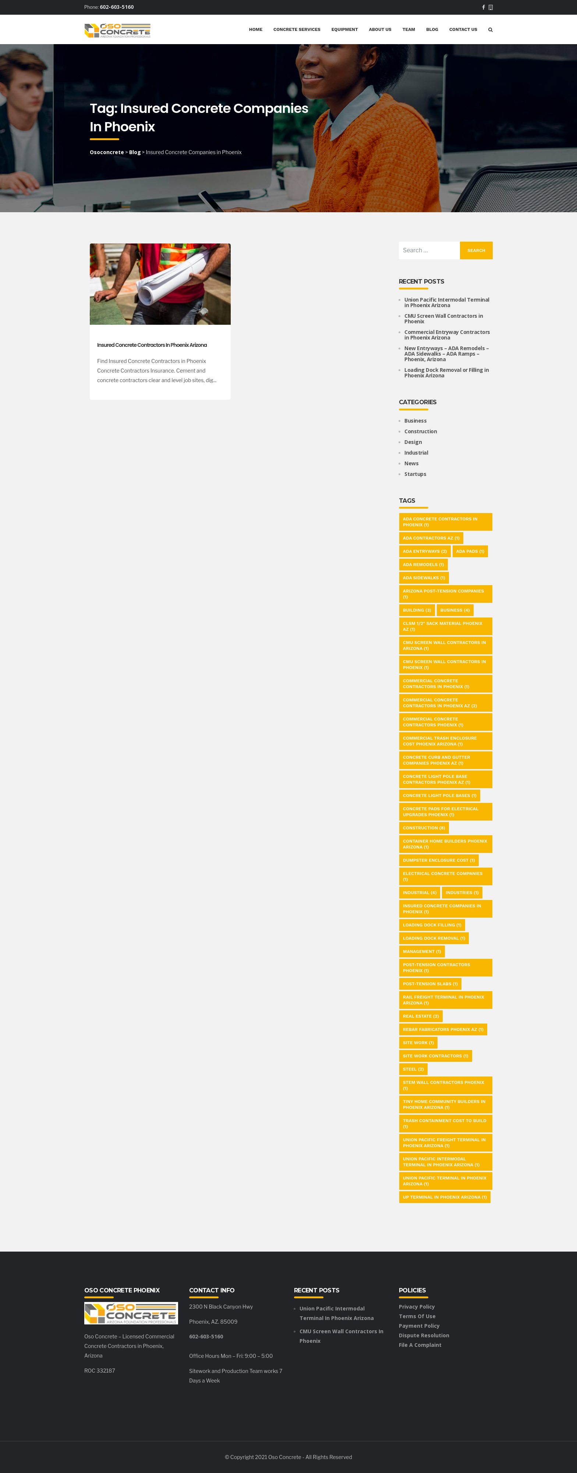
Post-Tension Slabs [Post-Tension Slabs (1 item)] (430, 983)
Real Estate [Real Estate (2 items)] (421, 1016)
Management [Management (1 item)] (422, 951)
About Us (380, 29)
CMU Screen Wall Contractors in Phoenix (443, 318)
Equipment (345, 29)
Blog (432, 29)
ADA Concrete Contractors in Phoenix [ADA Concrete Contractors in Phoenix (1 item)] (440, 521)
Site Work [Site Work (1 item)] (418, 1042)
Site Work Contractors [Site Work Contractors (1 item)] (435, 1056)
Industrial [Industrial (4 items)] (419, 892)
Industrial (416, 452)
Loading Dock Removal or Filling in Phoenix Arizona (446, 372)
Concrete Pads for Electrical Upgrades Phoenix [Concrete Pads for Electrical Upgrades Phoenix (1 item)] (440, 811)
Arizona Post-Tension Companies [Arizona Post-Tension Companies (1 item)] (443, 593)
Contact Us (463, 29)
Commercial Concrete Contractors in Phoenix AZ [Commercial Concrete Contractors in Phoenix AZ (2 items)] (440, 702)
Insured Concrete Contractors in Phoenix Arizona (152, 345)
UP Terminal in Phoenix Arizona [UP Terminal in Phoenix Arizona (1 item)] (445, 1197)
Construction (420, 431)
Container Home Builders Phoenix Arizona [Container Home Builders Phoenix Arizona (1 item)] (445, 844)
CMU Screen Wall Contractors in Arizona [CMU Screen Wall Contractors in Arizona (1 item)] (444, 645)
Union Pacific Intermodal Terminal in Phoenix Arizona (446, 302)
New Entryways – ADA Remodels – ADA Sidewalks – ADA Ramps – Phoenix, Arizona (446, 353)
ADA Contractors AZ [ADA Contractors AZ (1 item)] (431, 538)
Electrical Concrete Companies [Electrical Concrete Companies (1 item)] (442, 876)
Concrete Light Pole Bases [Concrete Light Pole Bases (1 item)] (440, 795)
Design (413, 442)
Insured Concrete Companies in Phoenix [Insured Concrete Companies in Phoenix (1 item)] (442, 908)
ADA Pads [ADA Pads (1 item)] (470, 551)
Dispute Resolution (424, 1335)
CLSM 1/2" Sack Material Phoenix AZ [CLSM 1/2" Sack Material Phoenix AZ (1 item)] (442, 626)
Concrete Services (297, 29)
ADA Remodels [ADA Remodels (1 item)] (423, 564)
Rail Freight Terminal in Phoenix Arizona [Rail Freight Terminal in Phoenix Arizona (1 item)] (443, 1000)
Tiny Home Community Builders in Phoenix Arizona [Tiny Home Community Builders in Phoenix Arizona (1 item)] (444, 1104)
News (411, 463)
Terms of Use (417, 1316)
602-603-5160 (117, 6)
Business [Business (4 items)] (455, 610)
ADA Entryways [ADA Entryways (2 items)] (425, 551)
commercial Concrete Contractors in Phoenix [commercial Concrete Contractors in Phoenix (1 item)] (436, 683)
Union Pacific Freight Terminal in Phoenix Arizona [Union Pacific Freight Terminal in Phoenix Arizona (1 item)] (444, 1142)
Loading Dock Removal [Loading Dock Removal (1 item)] (434, 938)
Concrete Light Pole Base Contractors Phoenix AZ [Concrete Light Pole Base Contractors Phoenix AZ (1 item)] (436, 779)
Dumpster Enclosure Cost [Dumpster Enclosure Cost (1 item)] (439, 860)
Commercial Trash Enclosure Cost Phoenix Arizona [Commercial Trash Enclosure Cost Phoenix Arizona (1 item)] (440, 741)
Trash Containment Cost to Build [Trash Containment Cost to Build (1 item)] (444, 1123)
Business (415, 420)
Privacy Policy (417, 1306)
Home (255, 29)
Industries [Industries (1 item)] (462, 892)
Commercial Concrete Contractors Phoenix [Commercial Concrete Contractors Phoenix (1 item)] (433, 721)
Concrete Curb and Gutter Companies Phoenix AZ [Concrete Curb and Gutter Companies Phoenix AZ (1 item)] (436, 760)
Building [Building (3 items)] (417, 610)
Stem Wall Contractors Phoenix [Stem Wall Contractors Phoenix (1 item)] (443, 1085)
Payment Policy (419, 1325)
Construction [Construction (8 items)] (424, 827)
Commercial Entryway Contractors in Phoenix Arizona (447, 334)
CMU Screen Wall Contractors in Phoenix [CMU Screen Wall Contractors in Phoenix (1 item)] (444, 664)
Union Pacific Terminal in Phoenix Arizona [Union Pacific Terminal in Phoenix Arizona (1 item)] (444, 1180)
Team (409, 29)
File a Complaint (420, 1344)
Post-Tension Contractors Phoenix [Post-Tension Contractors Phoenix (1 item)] (436, 967)
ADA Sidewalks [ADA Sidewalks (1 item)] (424, 577)
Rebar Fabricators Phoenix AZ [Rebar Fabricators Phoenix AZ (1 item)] (443, 1029)
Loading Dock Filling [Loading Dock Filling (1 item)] (432, 925)
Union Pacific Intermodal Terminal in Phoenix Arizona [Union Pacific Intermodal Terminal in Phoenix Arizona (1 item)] (441, 1161)
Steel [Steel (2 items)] (413, 1069)
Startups (415, 474)
